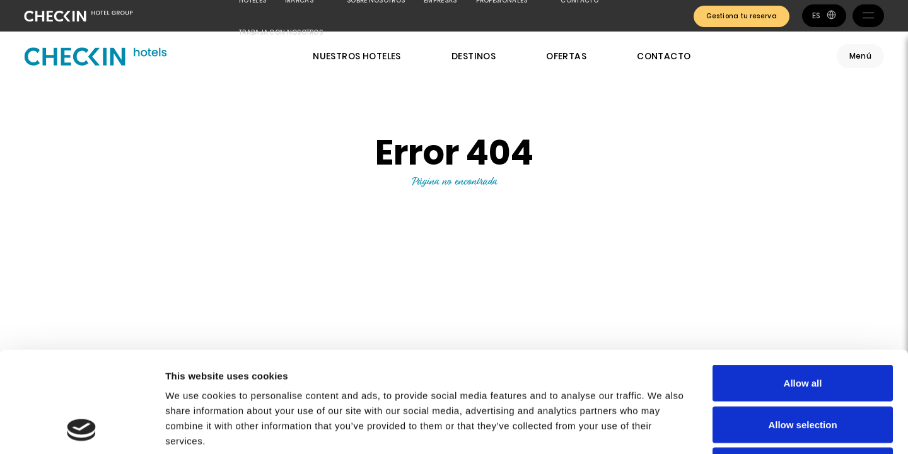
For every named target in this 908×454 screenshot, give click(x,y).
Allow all (803, 288)
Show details (661, 429)
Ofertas (566, 56)
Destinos (473, 56)
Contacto (663, 56)
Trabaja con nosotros (281, 32)
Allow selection (802, 330)
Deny (803, 371)
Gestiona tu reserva (741, 16)
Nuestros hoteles (357, 56)
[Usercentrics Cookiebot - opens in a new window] (81, 429)
